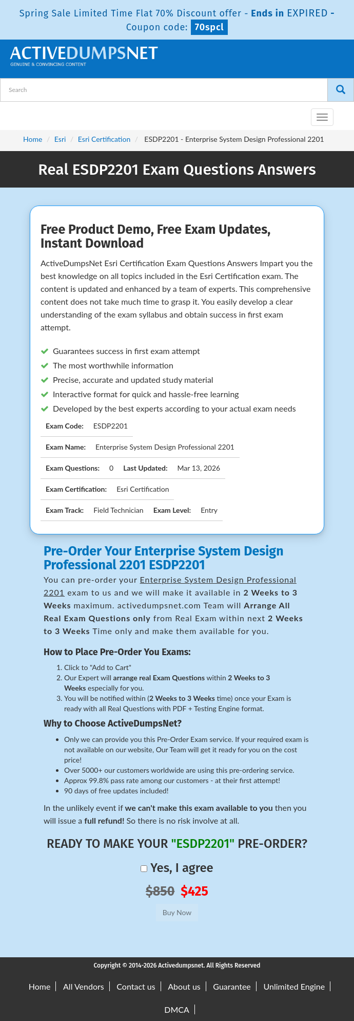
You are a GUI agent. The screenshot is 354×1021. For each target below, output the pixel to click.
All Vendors (83, 986)
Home (32, 139)
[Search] (340, 90)
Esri (60, 139)
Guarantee (231, 986)
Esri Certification (104, 139)
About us (184, 986)
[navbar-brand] (20, 113)
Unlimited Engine (294, 986)
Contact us (135, 986)
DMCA (176, 1009)
